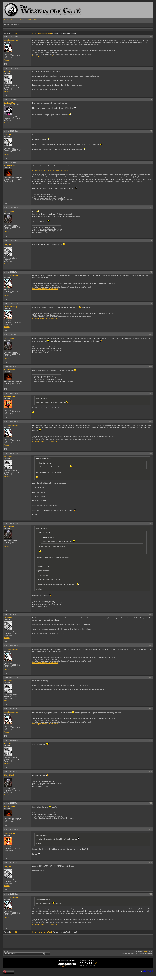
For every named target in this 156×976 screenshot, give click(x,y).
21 (16, 33)
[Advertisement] (55, 30)
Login (35, 19)
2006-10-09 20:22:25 (11, 208)
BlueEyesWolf (9, 397)
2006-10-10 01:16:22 (11, 366)
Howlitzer (8, 72)
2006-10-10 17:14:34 (11, 523)
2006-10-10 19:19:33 (11, 677)
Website (7, 60)
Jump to (27, 953)
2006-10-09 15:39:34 (11, 37)
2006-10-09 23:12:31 (11, 303)
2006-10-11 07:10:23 (11, 830)
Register (28, 19)
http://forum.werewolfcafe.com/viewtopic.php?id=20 (50, 170)
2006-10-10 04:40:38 (11, 393)
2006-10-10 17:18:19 (11, 614)
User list (13, 19)
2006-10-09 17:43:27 (11, 131)
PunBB (144, 951)
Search (20, 19)
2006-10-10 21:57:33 (11, 803)
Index (6, 19)
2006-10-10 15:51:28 (11, 422)
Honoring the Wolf (45, 33)
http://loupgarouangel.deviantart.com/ (45, 56)
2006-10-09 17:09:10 (11, 99)
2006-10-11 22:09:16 (11, 894)
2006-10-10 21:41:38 (11, 771)
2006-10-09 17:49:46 (11, 162)
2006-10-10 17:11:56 (11, 453)
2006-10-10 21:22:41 (11, 709)
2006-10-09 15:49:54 (11, 68)
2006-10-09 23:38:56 (11, 335)
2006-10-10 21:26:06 (11, 740)
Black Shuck (9, 211)
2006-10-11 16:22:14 (11, 862)
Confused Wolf (10, 103)
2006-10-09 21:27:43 (11, 272)
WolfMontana (9, 166)
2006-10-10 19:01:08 (11, 646)
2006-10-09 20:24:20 (11, 240)
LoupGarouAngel (11, 40)
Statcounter (148, 971)
